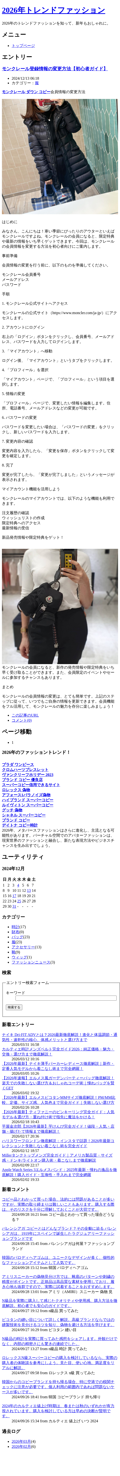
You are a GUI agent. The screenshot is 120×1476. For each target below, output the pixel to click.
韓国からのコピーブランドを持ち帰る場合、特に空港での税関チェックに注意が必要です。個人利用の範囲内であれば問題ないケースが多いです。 (58, 1387)
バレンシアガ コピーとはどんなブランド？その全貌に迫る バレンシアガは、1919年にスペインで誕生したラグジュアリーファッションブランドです (59, 1233)
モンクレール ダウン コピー (26, 92)
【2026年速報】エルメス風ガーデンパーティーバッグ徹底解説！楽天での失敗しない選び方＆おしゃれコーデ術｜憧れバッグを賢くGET (58, 1083)
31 (14, 906)
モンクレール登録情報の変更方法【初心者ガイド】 (55, 68)
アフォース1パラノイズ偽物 (26, 795)
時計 (15, 927)
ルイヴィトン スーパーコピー (27, 805)
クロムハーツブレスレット (25, 770)
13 (29, 890)
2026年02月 (21, 1446)
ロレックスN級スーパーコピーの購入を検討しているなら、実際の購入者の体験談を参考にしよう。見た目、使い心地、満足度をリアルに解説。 (59, 1363)
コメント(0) (22, 720)
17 (14, 896)
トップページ (23, 46)
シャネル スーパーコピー (24, 815)
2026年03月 (21, 1441)
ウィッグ (19, 957)
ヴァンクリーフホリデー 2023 (27, 775)
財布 (15, 932)
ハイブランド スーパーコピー (27, 800)
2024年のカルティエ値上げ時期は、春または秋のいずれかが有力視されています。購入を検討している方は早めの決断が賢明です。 (58, 1411)
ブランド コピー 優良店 (22, 780)
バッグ (17, 937)
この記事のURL (25, 715)
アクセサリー (23, 947)
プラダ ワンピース (18, 765)
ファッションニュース (31, 962)
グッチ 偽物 (12, 810)
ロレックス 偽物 (16, 790)
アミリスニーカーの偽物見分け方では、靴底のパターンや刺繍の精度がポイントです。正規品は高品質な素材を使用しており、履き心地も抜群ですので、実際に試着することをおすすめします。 (58, 1282)
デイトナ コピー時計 (20, 825)
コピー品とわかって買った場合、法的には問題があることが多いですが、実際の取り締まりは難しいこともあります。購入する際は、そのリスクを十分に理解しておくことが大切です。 (58, 1204)
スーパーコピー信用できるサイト (31, 785)
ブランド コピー (16, 820)
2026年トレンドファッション (53, 10)
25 (19, 901)
